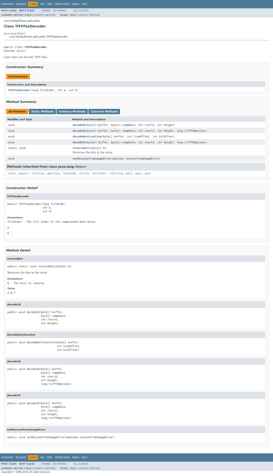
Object (21, 50)
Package (21, 4)
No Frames (60, 10)
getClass (53, 173)
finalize (37, 173)
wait (129, 173)
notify (84, 173)
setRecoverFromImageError (92, 158)
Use (42, 4)
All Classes (81, 10)
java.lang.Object (14, 33)
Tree (50, 4)
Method (51, 15)
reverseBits (81, 148)
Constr (38, 15)
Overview (7, 4)
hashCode (69, 173)
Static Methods (42, 111)
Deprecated (62, 4)
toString (116, 173)
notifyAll (99, 173)
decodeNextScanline (87, 136)
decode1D (79, 124)
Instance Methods (72, 111)
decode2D (79, 130)
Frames (46, 10)
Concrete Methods (104, 111)
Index (75, 4)
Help (84, 4)
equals (23, 173)
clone (11, 173)
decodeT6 (79, 142)
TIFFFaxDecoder (19, 90)
